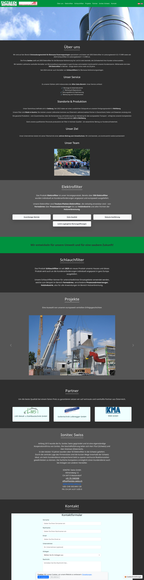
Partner (95, 3)
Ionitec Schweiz (104, 3)
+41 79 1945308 (72, 478)
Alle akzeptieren (43, 577)
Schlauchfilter (79, 3)
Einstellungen (87, 574)
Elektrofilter (69, 3)
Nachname (46, 528)
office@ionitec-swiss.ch (72, 481)
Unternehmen (48, 544)
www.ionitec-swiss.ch (72, 483)
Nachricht (46, 559)
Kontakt (114, 3)
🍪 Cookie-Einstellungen (133, 577)
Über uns (60, 3)
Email (45, 536)
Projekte (88, 3)
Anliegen (46, 551)
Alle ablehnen (55, 577)
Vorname (46, 520)
